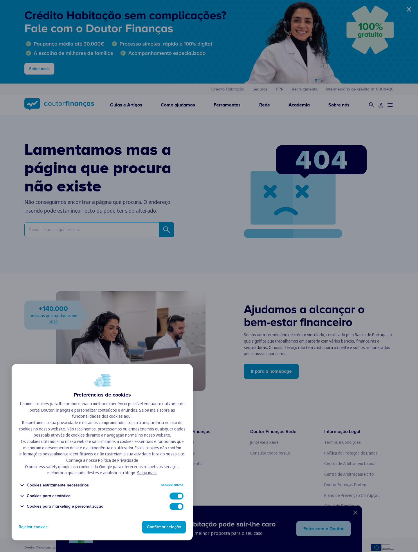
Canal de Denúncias (342, 505)
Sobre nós (338, 105)
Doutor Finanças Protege (346, 484)
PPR (280, 89)
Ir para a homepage (271, 371)
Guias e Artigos (126, 105)
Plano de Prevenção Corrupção (352, 495)
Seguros (260, 89)
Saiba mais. (147, 485)
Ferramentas (227, 105)
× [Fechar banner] (409, 9)
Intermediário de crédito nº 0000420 (360, 89)
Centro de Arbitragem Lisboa (350, 463)
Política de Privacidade (118, 472)
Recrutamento (305, 89)
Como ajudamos (178, 105)
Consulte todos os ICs (270, 453)
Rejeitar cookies (33, 527)
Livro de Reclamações (343, 516)
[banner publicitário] (209, 42)
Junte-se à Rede (264, 442)
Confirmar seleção (164, 527)
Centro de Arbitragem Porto (349, 474)
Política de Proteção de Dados (351, 453)
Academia (299, 105)
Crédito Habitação (227, 89)
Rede (264, 105)
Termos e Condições (342, 442)
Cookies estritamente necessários (54, 497)
